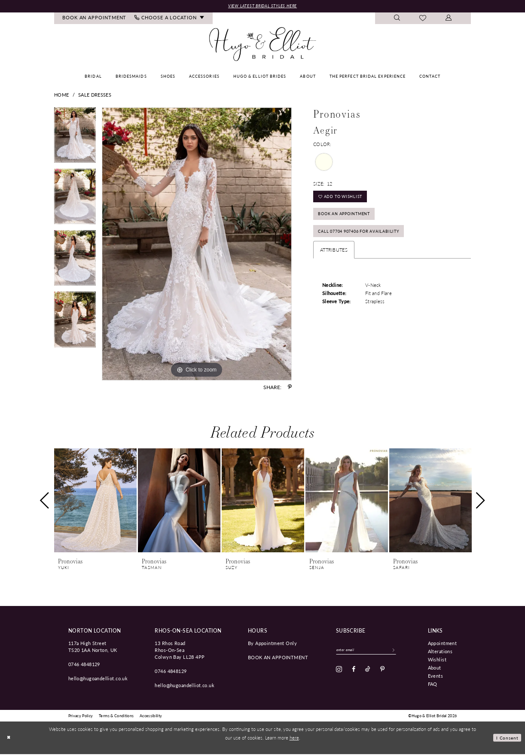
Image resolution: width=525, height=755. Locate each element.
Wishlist (437, 660)
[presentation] (95, 501)
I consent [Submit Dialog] (506, 738)
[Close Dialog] (9, 738)
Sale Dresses (94, 95)
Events (435, 676)
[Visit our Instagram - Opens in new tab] (339, 671)
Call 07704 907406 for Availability (367, 240)
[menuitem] (94, 19)
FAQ (432, 684)
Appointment (442, 643)
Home (61, 95)
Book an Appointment (351, 219)
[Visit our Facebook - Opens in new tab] (353, 672)
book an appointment (278, 658)
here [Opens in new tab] (294, 738)
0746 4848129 (84, 664)
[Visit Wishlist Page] (423, 19)
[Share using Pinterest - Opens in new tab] (290, 387)
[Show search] (397, 19)
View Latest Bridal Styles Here (262, 6)
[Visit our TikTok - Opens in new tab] (367, 672)
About (434, 668)
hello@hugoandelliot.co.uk (98, 679)
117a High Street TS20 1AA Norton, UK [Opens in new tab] (92, 647)
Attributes (334, 259)
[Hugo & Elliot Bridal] (262, 45)
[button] (448, 19)
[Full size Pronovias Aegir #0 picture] (196, 245)
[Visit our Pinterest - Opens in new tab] (382, 672)
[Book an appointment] (94, 19)
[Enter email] (371, 651)
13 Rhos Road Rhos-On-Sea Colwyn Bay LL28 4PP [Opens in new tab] (180, 650)
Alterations (440, 651)
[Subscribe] (403, 651)
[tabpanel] (75, 139)
